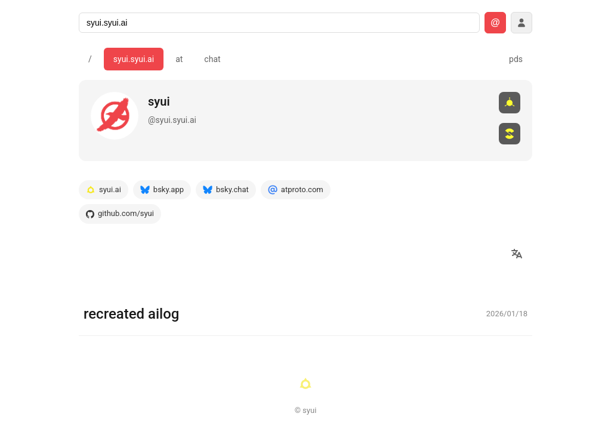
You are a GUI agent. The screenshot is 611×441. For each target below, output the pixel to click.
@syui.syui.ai (172, 120)
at (179, 59)
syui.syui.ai (133, 59)
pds (516, 59)
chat (212, 59)
